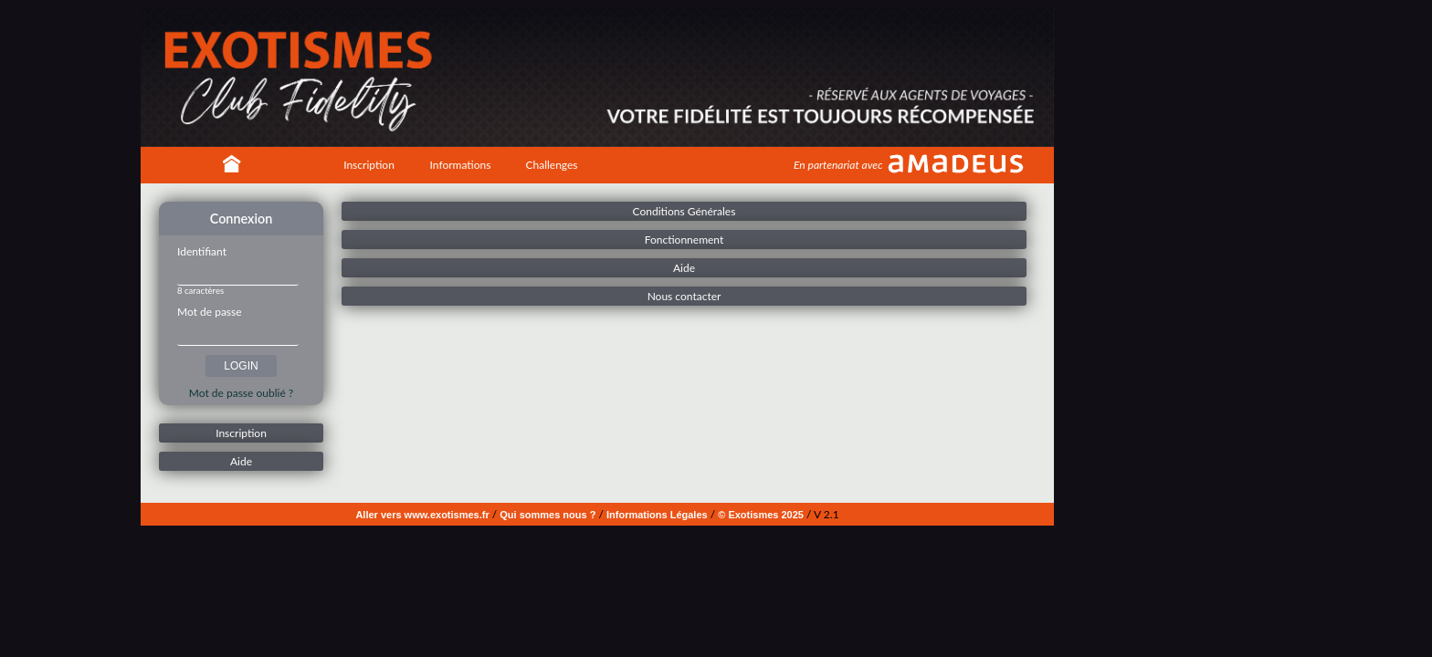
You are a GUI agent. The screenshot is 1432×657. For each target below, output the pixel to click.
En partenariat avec (838, 165)
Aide (241, 461)
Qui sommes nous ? (547, 514)
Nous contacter (684, 296)
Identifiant (201, 251)
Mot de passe (209, 311)
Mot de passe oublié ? (241, 393)
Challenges (551, 165)
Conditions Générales (684, 211)
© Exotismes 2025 (761, 514)
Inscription (369, 165)
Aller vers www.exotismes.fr (422, 514)
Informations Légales (657, 514)
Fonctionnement (684, 239)
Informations (460, 165)
